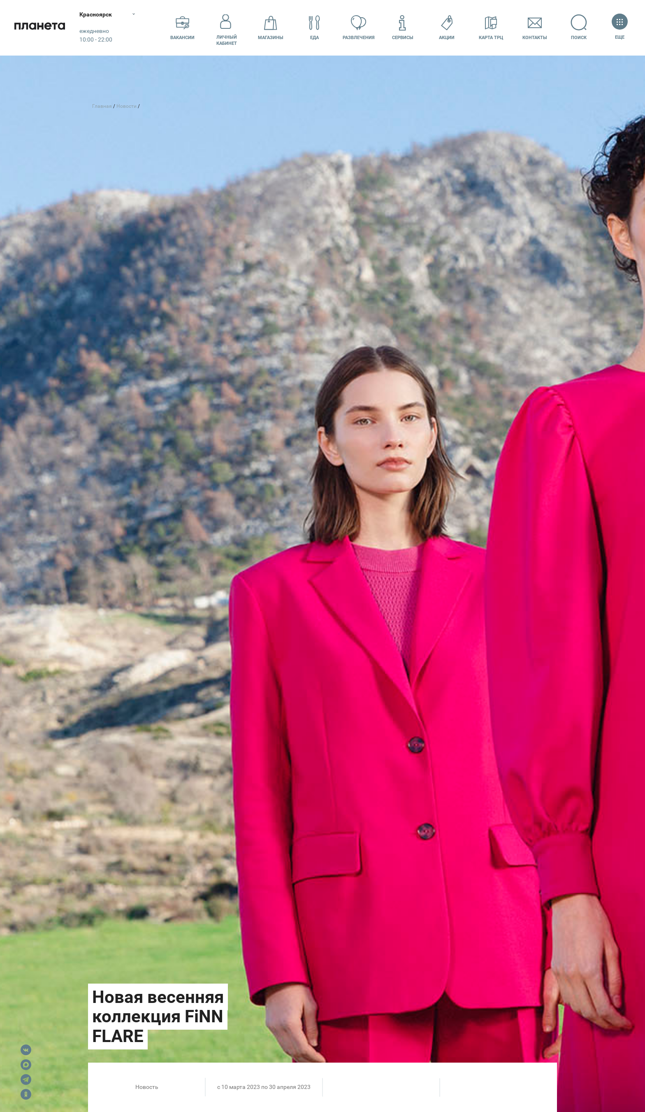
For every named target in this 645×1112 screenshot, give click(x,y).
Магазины (270, 27)
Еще (619, 27)
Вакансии (182, 27)
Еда (314, 27)
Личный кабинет (226, 28)
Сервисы (402, 27)
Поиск (579, 27)
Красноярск (98, 14)
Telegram (26, 1079)
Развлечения (359, 27)
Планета (41, 28)
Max (26, 1064)
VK (26, 1050)
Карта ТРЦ (491, 27)
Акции (447, 27)
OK (26, 1094)
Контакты (534, 27)
